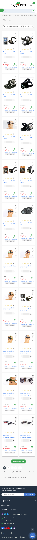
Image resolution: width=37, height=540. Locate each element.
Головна (4, 15)
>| (20, 468)
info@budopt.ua (9, 524)
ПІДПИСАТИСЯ (30, 494)
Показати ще (18, 461)
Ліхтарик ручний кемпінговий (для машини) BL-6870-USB (26, 395)
